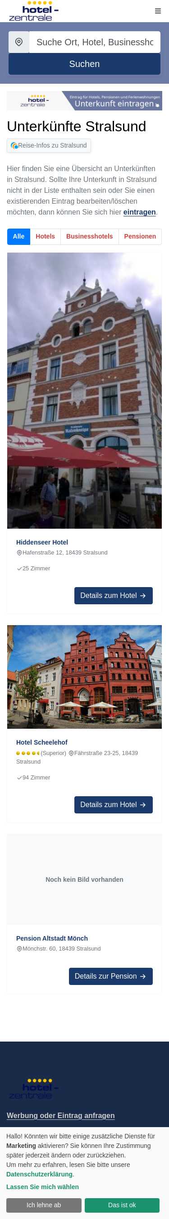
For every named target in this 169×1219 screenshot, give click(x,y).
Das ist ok (122, 1205)
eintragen (139, 212)
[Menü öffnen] (158, 10)
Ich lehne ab (44, 1205)
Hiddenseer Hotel (42, 542)
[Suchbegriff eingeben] (94, 42)
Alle (19, 236)
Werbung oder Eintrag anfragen (61, 1115)
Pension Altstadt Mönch (52, 938)
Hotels (45, 236)
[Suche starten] (84, 64)
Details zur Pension (111, 976)
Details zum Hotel (113, 596)
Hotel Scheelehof (42, 742)
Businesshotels (89, 236)
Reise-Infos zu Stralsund (49, 145)
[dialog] (84, 1173)
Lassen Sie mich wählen (42, 1186)
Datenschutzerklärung (39, 1174)
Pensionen (140, 236)
